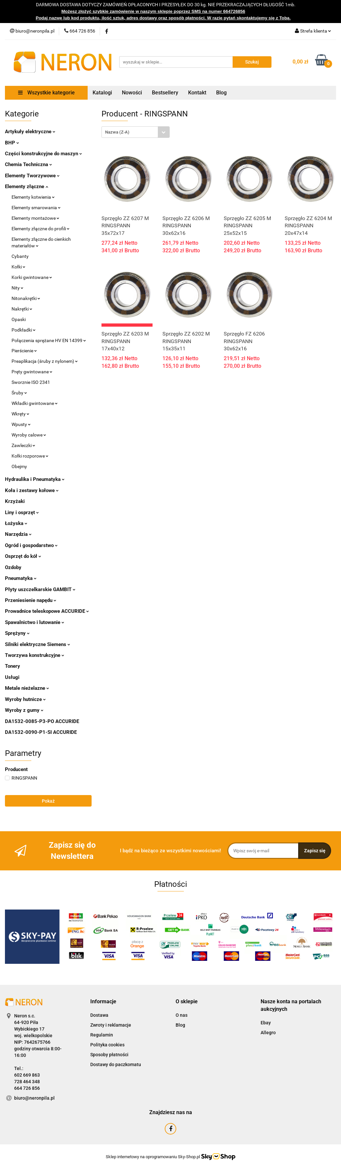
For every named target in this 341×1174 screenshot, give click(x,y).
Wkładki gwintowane (35, 403)
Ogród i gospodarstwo (31, 545)
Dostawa (99, 1015)
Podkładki (24, 330)
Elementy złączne (26, 186)
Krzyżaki (15, 501)
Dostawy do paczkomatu (115, 1064)
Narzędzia (18, 534)
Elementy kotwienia (33, 197)
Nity (17, 287)
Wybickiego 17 (29, 1029)
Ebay (266, 1022)
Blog (221, 92)
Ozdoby (13, 567)
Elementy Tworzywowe (32, 176)
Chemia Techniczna (28, 164)
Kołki (18, 266)
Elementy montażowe (35, 218)
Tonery (12, 666)
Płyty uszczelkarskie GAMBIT (40, 589)
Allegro (268, 1032)
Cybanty (20, 256)
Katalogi (102, 92)
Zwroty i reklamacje (110, 1025)
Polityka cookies (107, 1044)
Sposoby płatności (109, 1054)
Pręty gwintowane (32, 371)
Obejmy (19, 466)
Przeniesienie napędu (30, 600)
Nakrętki (22, 309)
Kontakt (197, 92)
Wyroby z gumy (24, 710)
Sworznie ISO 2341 (31, 382)
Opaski (19, 319)
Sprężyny (17, 633)
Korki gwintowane (32, 277)
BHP (12, 143)
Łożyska (16, 523)
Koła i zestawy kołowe (32, 490)
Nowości (132, 92)
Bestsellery (165, 92)
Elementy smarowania (36, 207)
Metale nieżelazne (27, 688)
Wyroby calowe (29, 434)
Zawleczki (23, 445)
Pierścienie (24, 350)
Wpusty (21, 424)
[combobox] (135, 132)
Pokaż (48, 801)
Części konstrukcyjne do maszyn (43, 154)
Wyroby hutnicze (25, 699)
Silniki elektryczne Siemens (37, 644)
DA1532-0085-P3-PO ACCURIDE (42, 721)
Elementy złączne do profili (41, 228)
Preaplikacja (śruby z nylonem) (45, 361)
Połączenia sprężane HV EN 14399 (49, 340)
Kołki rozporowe (30, 456)
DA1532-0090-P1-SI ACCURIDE (41, 732)
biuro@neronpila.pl (34, 1098)
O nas (181, 1015)
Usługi (12, 677)
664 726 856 (27, 1088)
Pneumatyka (21, 578)
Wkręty (20, 413)
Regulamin (101, 1034)
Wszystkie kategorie (46, 92)
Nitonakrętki (26, 298)
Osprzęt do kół (23, 556)
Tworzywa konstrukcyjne (34, 655)
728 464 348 (27, 1081)
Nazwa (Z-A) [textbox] (117, 132)
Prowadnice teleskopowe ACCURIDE (47, 611)
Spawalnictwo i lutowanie (34, 622)
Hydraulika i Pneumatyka (35, 479)
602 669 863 (27, 1075)
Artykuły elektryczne (30, 132)
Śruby (19, 392)
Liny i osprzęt (22, 512)
